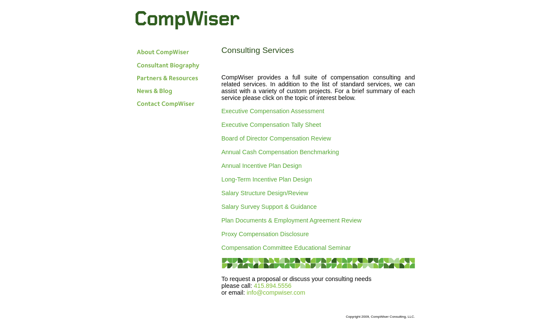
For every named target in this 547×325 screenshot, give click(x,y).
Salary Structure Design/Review (264, 193)
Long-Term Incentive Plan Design (266, 179)
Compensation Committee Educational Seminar (286, 247)
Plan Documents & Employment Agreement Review (291, 220)
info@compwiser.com (276, 292)
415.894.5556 (272, 285)
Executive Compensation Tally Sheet (271, 124)
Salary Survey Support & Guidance (269, 206)
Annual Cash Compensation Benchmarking (280, 152)
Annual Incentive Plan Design (261, 165)
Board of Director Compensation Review (276, 138)
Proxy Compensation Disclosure (265, 234)
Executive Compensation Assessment (272, 111)
